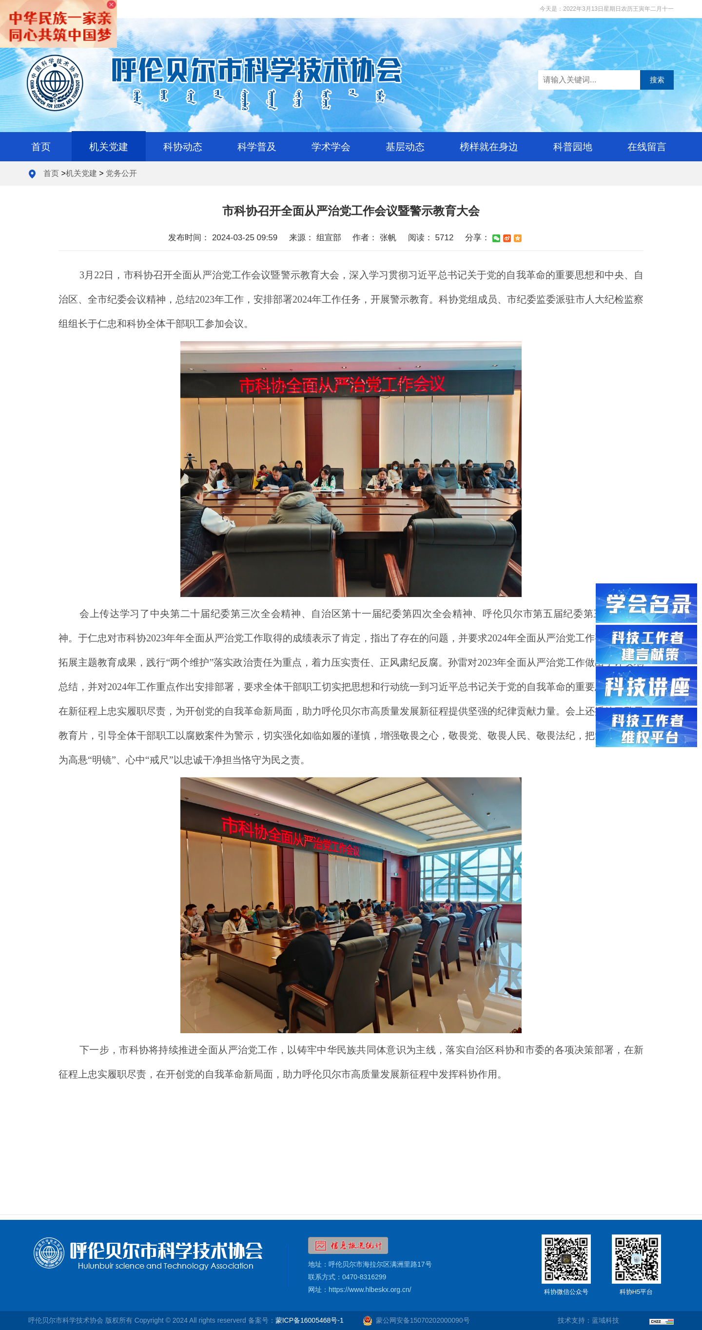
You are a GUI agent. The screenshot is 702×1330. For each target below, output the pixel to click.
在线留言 (646, 146)
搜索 (657, 80)
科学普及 (256, 146)
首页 (41, 146)
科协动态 (182, 146)
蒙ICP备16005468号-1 (309, 1320)
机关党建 (108, 146)
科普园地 (572, 146)
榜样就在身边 (489, 146)
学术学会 (331, 146)
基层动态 (405, 146)
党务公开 (121, 173)
